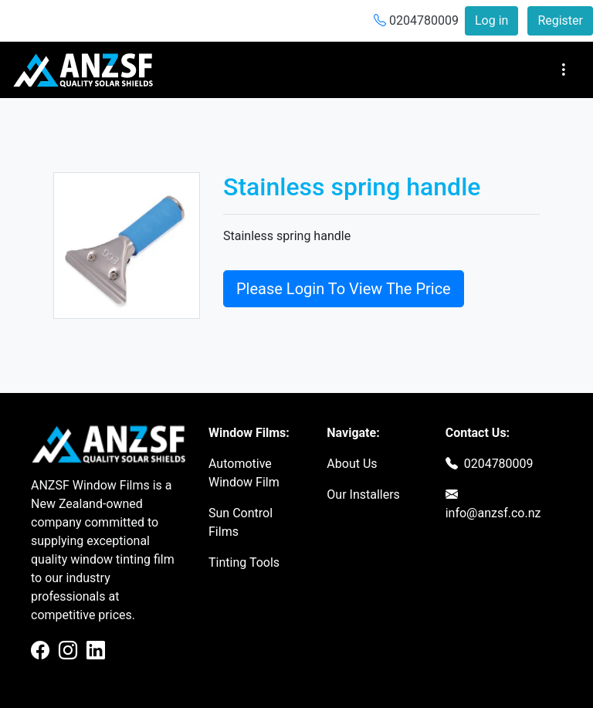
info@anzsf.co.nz (493, 513)
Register (560, 20)
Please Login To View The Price (343, 288)
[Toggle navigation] (564, 70)
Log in (491, 20)
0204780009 (416, 20)
